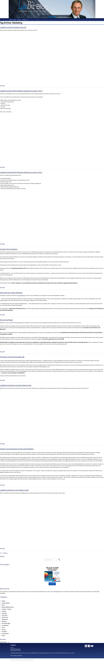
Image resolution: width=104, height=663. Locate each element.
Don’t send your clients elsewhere (11, 292)
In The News (4, 615)
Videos (3, 635)
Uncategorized (5, 633)
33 (3, 553)
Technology (4, 631)
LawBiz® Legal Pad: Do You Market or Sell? (14, 490)
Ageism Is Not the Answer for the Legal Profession (17, 449)
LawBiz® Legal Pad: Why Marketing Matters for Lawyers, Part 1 (21, 172)
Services (4, 629)
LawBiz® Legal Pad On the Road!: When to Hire (15, 385)
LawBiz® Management (15, 649)
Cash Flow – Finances (6, 609)
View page (2, 85)
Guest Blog (4, 613)
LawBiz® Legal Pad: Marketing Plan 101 (13, 27)
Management (5, 619)
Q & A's (3, 627)
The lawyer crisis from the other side (12, 357)
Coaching (4, 611)
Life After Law (5, 617)
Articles (3, 601)
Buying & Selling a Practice (8, 607)
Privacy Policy (13, 655)
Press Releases (5, 625)
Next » (6, 553)
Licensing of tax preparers (8, 249)
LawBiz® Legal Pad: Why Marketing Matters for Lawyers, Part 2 (21, 91)
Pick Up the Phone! (6, 320)
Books (3, 605)
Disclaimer (19, 655)
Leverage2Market (21, 295)
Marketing (4, 621)
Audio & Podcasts (6, 603)
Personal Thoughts (6, 623)
